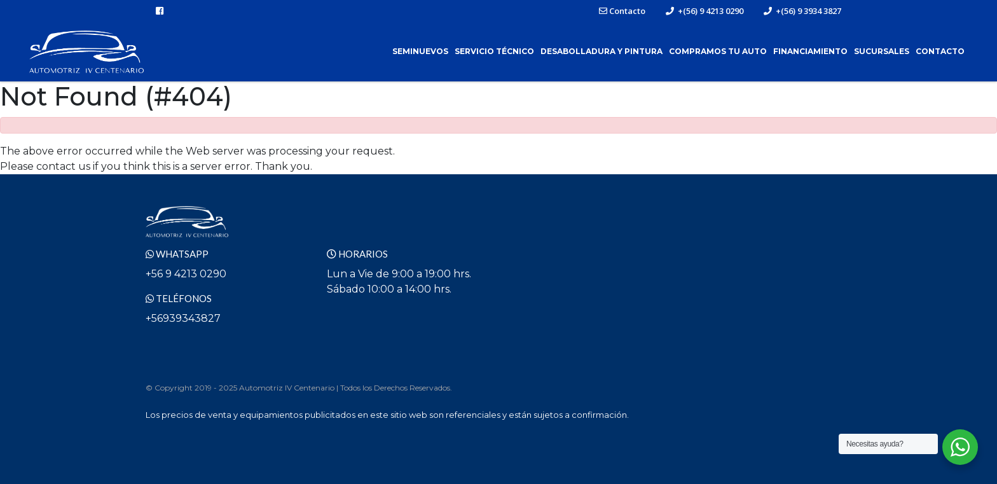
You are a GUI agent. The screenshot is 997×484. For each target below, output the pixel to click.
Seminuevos (420, 51)
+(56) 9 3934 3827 (802, 11)
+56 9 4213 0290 (186, 274)
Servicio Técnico (494, 51)
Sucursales (881, 51)
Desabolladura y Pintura (601, 51)
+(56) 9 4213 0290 (704, 11)
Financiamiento (810, 51)
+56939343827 (183, 318)
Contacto (622, 11)
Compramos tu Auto (718, 51)
